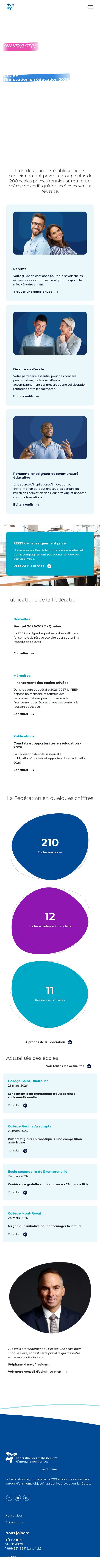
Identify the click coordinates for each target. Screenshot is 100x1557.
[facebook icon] (9, 1497)
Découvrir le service (32, 566)
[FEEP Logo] (10, 7)
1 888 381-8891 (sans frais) (23, 1548)
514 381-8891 (14, 1544)
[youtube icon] (18, 1497)
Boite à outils (14, 1522)
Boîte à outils (26, 396)
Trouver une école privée (35, 291)
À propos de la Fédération (48, 1042)
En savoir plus (17, 64)
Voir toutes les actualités (68, 1066)
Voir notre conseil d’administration (37, 1371)
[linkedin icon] (26, 1497)
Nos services (13, 1515)
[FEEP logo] (32, 1460)
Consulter (23, 653)
